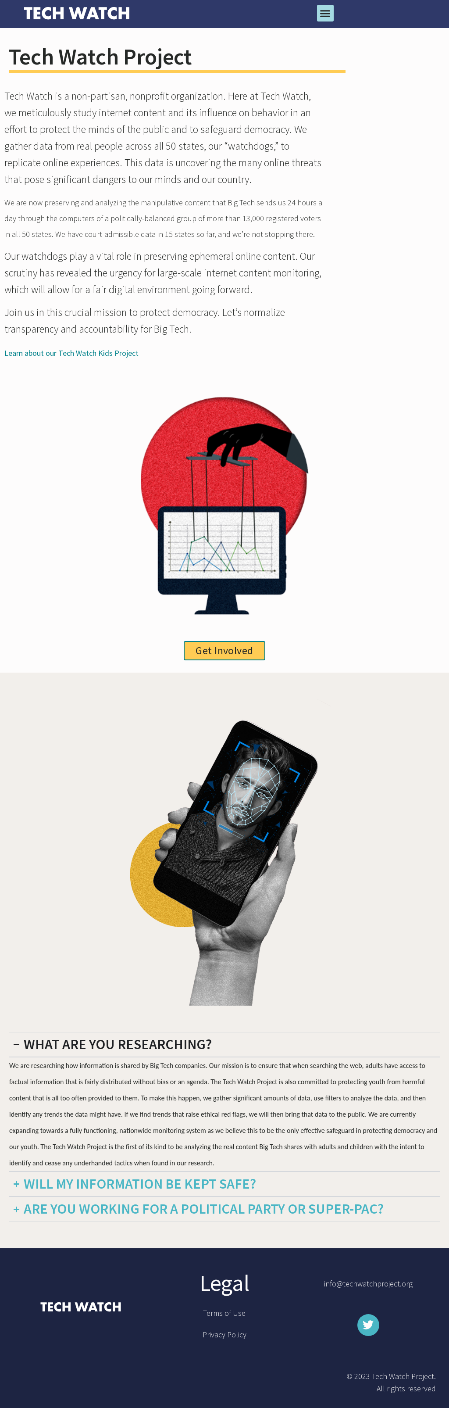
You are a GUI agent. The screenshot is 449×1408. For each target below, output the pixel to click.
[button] (325, 13)
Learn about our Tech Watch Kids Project (71, 353)
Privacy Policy (224, 1334)
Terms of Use (224, 1313)
